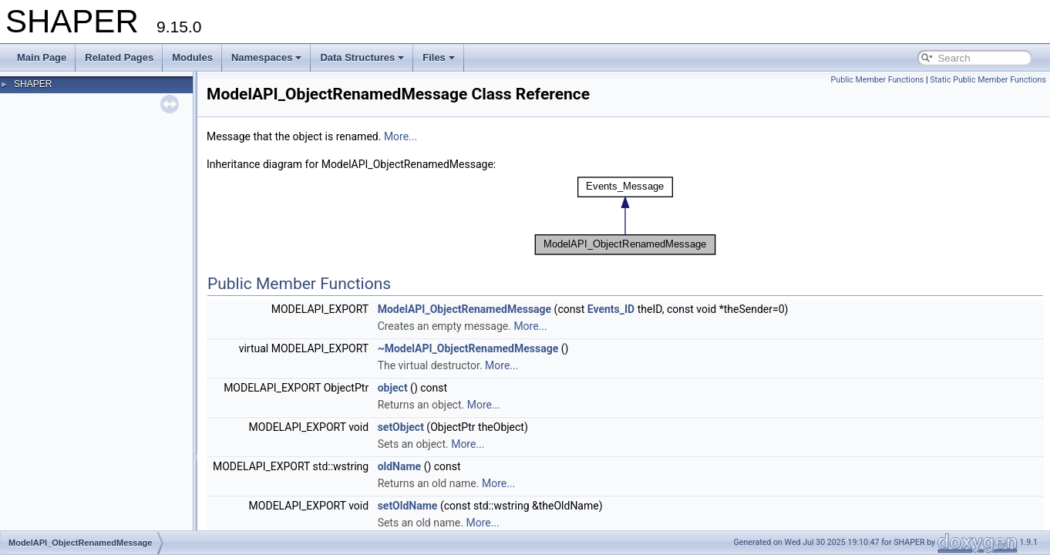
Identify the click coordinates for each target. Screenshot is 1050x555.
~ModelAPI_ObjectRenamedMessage (468, 348)
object (393, 388)
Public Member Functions (877, 80)
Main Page (41, 57)
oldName (400, 466)
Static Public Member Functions (988, 80)
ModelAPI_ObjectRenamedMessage (465, 309)
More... (400, 136)
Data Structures (362, 57)
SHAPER (33, 84)
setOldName (408, 506)
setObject (401, 427)
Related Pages (119, 57)
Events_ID (610, 309)
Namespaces (266, 57)
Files (438, 57)
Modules (192, 57)
